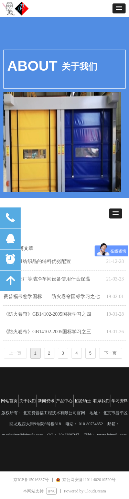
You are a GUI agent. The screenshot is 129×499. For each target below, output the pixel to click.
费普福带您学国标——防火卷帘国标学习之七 (51, 296)
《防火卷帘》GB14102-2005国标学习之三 (47, 331)
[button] (119, 8)
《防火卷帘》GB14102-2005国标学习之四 (47, 314)
